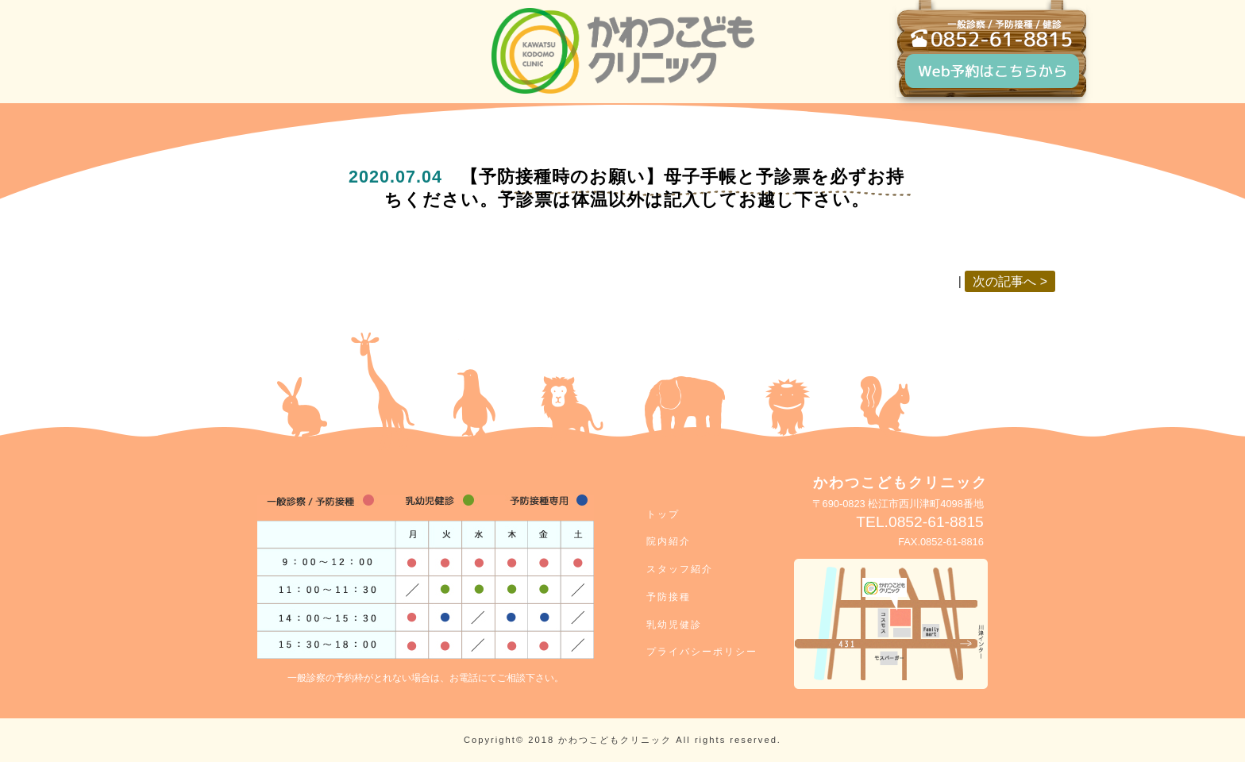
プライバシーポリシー (701, 651)
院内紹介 (668, 541)
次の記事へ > (1010, 281)
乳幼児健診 (674, 624)
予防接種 (668, 596)
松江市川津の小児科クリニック (622, 51)
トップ (663, 514)
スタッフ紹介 (679, 569)
